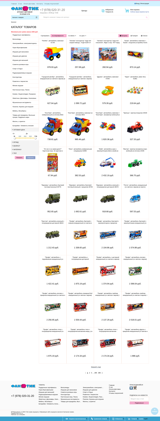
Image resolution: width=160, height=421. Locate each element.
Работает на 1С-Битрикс (18, 414)
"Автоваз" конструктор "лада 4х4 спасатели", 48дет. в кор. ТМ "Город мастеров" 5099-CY (108, 42)
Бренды (87, 11)
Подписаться (139, 403)
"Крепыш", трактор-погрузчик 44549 (135, 113)
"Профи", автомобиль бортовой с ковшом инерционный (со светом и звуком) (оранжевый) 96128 (80, 223)
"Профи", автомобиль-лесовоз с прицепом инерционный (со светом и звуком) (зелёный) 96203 (52, 295)
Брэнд (15, 142)
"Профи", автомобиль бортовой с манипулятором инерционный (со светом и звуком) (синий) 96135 (135, 223)
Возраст (16, 146)
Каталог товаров (24, 17)
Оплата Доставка (29, 4)
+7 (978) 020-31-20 (52, 10)
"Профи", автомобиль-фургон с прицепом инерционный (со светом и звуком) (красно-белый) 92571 (135, 331)
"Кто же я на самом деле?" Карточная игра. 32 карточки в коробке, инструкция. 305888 (53, 151)
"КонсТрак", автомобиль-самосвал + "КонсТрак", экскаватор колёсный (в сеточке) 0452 (108, 114)
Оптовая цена (18, 130)
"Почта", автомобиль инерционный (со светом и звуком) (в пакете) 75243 (135, 187)
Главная (14, 4)
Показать (19, 157)
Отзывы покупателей (51, 4)
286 (99, 373)
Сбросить (30, 157)
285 (95, 373)
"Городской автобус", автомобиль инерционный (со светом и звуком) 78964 (80, 78)
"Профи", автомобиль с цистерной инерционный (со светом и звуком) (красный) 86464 (107, 259)
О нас (20, 4)
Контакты (40, 4)
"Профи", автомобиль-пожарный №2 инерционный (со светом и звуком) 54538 (80, 295)
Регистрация (144, 3)
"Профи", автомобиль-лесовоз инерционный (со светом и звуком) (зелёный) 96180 (135, 259)
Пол (14, 153)
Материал (16, 149)
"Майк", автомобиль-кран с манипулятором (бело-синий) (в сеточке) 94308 (107, 151)
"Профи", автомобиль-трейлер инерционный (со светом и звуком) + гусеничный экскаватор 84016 (107, 295)
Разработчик (17, 413)
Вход (137, 3)
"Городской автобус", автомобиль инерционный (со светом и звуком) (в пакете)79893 (52, 78)
